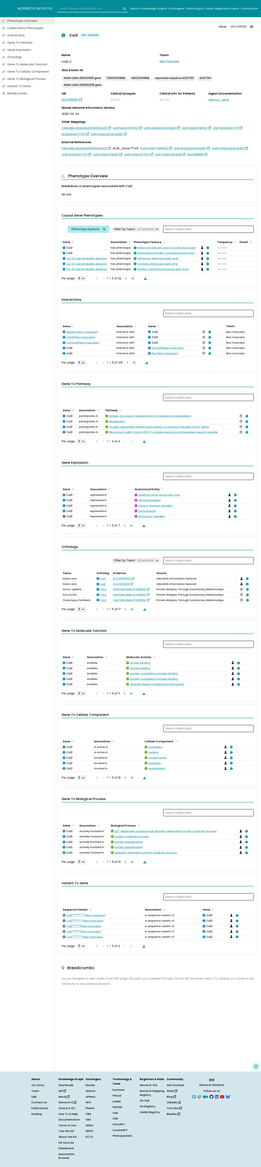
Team (35, 1091)
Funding (36, 1114)
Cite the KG (66, 1131)
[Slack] (200, 1096)
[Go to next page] (125, 278)
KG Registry (147, 1106)
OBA (88, 1114)
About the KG (68, 1137)
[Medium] (205, 1096)
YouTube (174, 1108)
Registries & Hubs (227, 8)
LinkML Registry (150, 1112)
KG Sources (66, 1142)
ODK (115, 1118)
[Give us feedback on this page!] (256, 1066)
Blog (171, 1097)
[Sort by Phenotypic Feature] (163, 242)
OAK (115, 1113)
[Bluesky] (228, 1096)
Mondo (90, 1085)
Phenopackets (122, 1136)
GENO (89, 1125)
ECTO (89, 1137)
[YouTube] (222, 1096)
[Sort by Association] (129, 242)
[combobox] (92, 8)
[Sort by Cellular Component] (175, 741)
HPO (88, 1102)
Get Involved (175, 1085)
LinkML (117, 1101)
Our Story (37, 1085)
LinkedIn (174, 1102)
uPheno (91, 1097)
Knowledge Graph (154, 8)
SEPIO (89, 1131)
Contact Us (39, 1102)
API (62, 1091)
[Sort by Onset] (250, 242)
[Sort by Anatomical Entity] (162, 489)
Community (249, 8)
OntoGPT (119, 1124)
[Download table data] (144, 278)
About (135, 8)
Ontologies (176, 8)
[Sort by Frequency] (235, 242)
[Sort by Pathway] (120, 410)
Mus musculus (169, 61)
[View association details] (207, 248)
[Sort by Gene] (72, 242)
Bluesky (173, 1114)
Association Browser (67, 1156)
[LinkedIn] (217, 1096)
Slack (172, 1091)
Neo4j (64, 1097)
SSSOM (117, 1107)
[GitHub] (212, 1096)
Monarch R (67, 1102)
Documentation (69, 1119)
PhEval (117, 1095)
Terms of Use (67, 1125)
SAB (33, 1097)
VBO (88, 1119)
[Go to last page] (132, 278)
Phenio (90, 1108)
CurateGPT (120, 1130)
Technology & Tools (200, 8)
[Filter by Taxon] (136, 229)
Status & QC (67, 1108)
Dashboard (66, 1148)
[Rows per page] (81, 278)
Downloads (66, 1085)
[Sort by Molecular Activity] (153, 657)
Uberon (90, 1091)
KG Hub (145, 1100)
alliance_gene (218, 100)
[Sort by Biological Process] (138, 825)
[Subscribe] (194, 1096)
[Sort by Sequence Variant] (90, 909)
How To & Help (68, 1114)
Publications (39, 1108)
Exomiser (119, 1090)
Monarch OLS (148, 1085)
